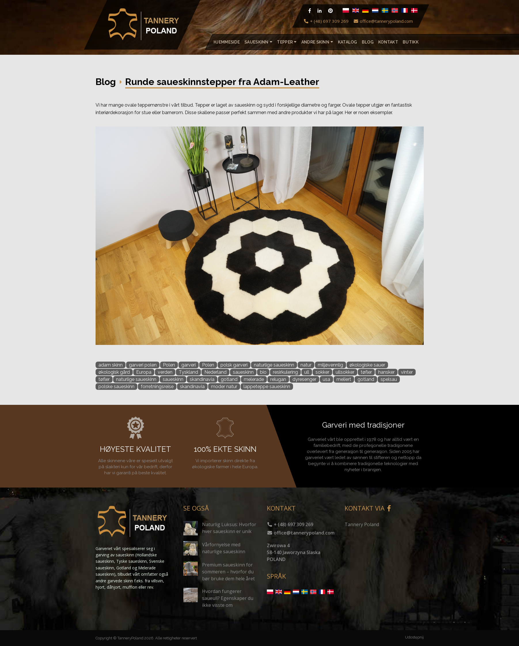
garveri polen (143, 365)
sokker (322, 372)
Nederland (215, 372)
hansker (386, 372)
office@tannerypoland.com (382, 21)
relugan (278, 379)
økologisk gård (114, 372)
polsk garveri (234, 365)
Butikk (411, 42)
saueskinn (243, 372)
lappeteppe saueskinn (267, 386)
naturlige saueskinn (274, 365)
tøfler (366, 372)
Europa (143, 372)
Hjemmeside (227, 42)
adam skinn (110, 365)
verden (165, 372)
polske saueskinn (116, 386)
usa (326, 379)
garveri (188, 365)
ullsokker (345, 372)
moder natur (224, 386)
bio (263, 372)
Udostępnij (414, 637)
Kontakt (388, 42)
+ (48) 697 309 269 (326, 21)
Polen (169, 365)
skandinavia (202, 379)
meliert (344, 379)
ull (306, 372)
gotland (229, 379)
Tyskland (188, 372)
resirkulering (285, 372)
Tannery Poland (362, 524)
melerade (254, 379)
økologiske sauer (367, 365)
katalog (347, 42)
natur (306, 365)
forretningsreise (157, 386)
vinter (407, 372)
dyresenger (304, 379)
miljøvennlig (330, 365)
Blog (367, 42)
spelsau (389, 379)
